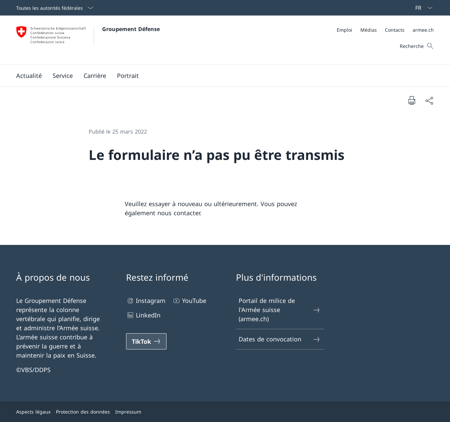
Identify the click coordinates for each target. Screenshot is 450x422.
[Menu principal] (219, 75)
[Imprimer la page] (411, 100)
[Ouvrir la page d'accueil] (88, 40)
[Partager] (429, 100)
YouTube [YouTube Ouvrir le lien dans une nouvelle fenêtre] (189, 301)
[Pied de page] (225, 411)
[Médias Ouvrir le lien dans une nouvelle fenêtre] (368, 29)
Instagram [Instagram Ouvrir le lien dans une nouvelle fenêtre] (146, 301)
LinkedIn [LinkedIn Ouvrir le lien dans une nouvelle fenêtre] (143, 315)
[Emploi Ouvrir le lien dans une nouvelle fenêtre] (344, 29)
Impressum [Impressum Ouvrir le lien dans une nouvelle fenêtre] (128, 412)
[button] (29, 75)
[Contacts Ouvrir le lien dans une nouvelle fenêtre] (395, 29)
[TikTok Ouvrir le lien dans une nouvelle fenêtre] (146, 341)
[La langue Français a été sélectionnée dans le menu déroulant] (422, 8)
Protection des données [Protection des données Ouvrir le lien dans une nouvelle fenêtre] (83, 412)
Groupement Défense (131, 29)
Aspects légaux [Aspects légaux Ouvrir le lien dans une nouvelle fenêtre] (33, 412)
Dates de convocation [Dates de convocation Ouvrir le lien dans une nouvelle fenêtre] (280, 339)
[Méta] (385, 29)
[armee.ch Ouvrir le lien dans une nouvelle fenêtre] (423, 29)
